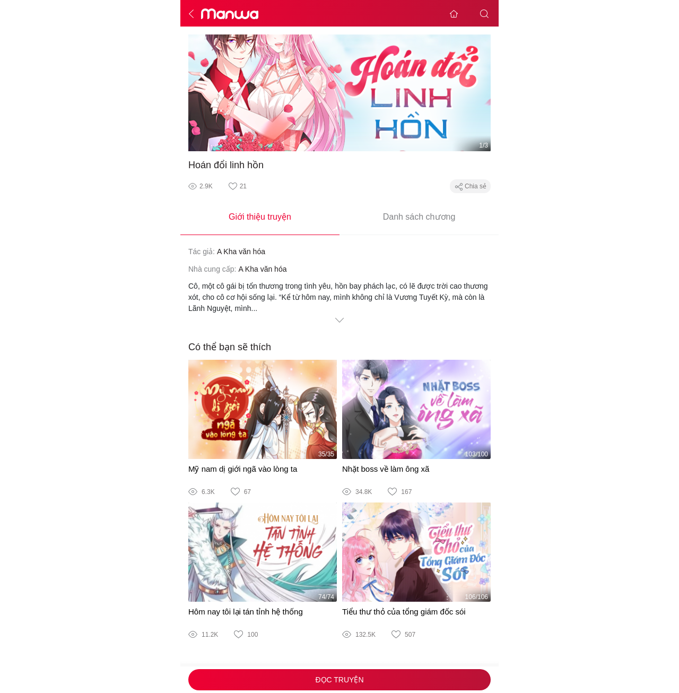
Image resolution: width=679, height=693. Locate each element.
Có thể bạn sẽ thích (229, 347)
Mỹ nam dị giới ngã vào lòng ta (242, 468)
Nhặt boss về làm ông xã (385, 468)
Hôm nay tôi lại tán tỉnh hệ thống (245, 611)
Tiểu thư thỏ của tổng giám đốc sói (404, 611)
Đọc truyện (339, 679)
